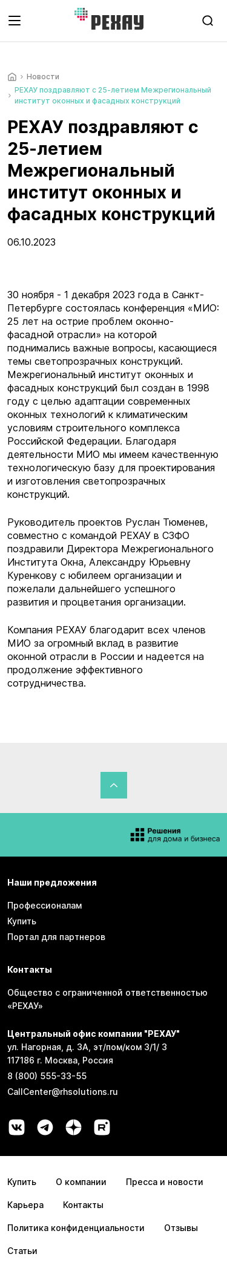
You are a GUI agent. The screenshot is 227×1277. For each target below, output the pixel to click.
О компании (81, 1182)
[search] (208, 20)
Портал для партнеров (56, 937)
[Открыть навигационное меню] (14, 20)
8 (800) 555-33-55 (47, 1076)
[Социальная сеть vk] (16, 1127)
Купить (21, 921)
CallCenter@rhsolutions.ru (62, 1091)
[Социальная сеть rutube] (102, 1127)
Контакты (83, 1205)
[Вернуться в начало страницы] (113, 785)
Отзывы (181, 1228)
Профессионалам (44, 905)
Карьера (25, 1205)
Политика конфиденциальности (76, 1228)
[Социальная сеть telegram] (45, 1127)
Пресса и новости (164, 1182)
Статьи (22, 1251)
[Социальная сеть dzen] (73, 1127)
